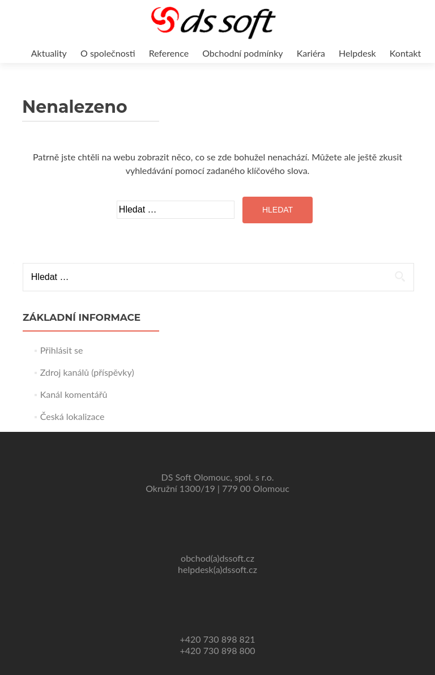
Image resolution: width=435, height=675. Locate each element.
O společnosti (107, 53)
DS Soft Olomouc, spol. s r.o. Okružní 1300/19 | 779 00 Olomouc (217, 483)
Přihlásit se (61, 350)
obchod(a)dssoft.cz (217, 558)
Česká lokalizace (72, 416)
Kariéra (311, 53)
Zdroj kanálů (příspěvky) (87, 372)
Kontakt (405, 53)
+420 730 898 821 (217, 639)
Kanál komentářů (74, 394)
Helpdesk (357, 53)
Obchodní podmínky (242, 53)
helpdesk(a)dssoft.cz (217, 569)
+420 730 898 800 (217, 650)
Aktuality (49, 53)
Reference (169, 53)
